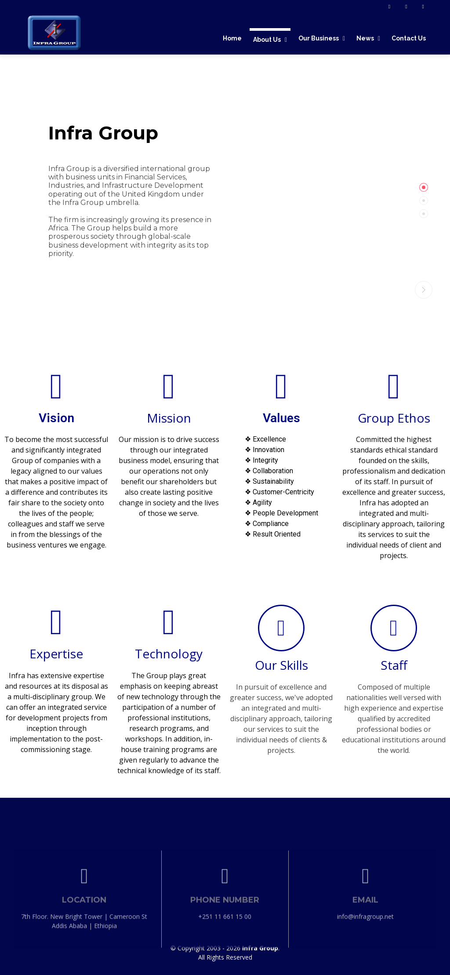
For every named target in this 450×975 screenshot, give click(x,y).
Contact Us (409, 38)
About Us (267, 39)
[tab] (423, 187)
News (365, 38)
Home (232, 38)
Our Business (318, 38)
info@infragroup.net (365, 953)
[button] (423, 290)
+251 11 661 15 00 (224, 953)
